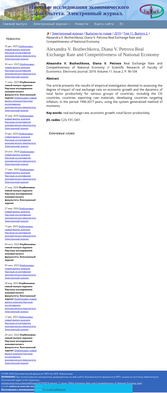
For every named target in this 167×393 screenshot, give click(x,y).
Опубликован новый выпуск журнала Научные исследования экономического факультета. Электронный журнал (20, 52)
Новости (81, 24)
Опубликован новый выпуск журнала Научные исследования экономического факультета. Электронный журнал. (20, 232)
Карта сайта (104, 24)
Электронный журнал (52, 24)
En (122, 24)
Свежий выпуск (15, 24)
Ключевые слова (61, 133)
